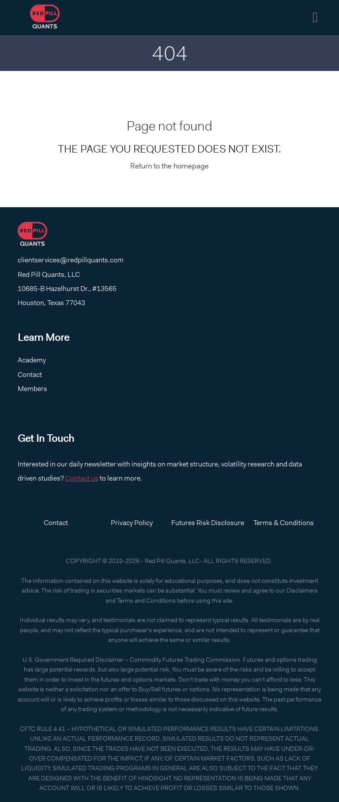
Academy (32, 360)
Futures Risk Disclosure (207, 522)
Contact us (81, 478)
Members (32, 388)
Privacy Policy (132, 522)
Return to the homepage (169, 166)
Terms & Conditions (283, 522)
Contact (30, 374)
